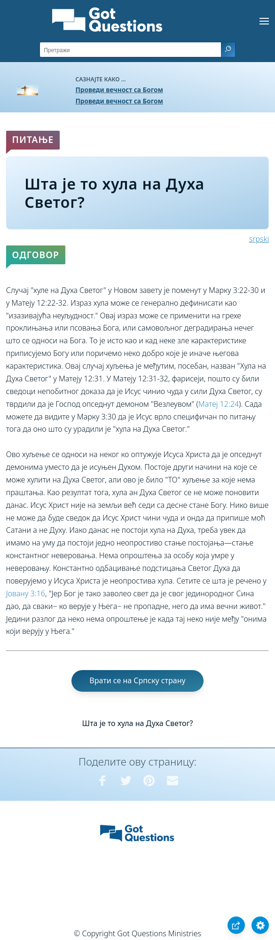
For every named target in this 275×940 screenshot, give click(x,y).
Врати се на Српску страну (137, 680)
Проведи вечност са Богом (119, 89)
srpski (259, 239)
